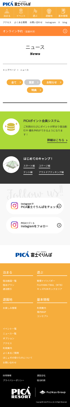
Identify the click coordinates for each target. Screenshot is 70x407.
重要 (31, 82)
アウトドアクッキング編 (51, 172)
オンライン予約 (19, 31)
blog (64, 22)
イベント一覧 (10, 328)
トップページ (9, 69)
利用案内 (41, 308)
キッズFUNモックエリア (49, 289)
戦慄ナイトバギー (46, 280)
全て (13, 82)
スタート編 (29, 165)
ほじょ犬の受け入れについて (18, 357)
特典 (33, 90)
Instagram (50, 22)
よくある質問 (20, 22)
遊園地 (7, 299)
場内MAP (41, 312)
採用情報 (7, 375)
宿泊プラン (8, 285)
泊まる (7, 272)
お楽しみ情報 (10, 308)
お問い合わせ (36, 22)
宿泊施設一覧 (10, 280)
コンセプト (42, 316)
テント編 (28, 172)
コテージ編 (44, 165)
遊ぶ (40, 272)
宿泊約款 (41, 380)
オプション (8, 338)
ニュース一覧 (9, 333)
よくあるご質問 (11, 353)
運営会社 (41, 375)
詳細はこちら (55, 140)
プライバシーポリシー (13, 380)
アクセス (7, 22)
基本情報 (43, 299)
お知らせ (51, 82)
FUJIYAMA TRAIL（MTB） (50, 285)
